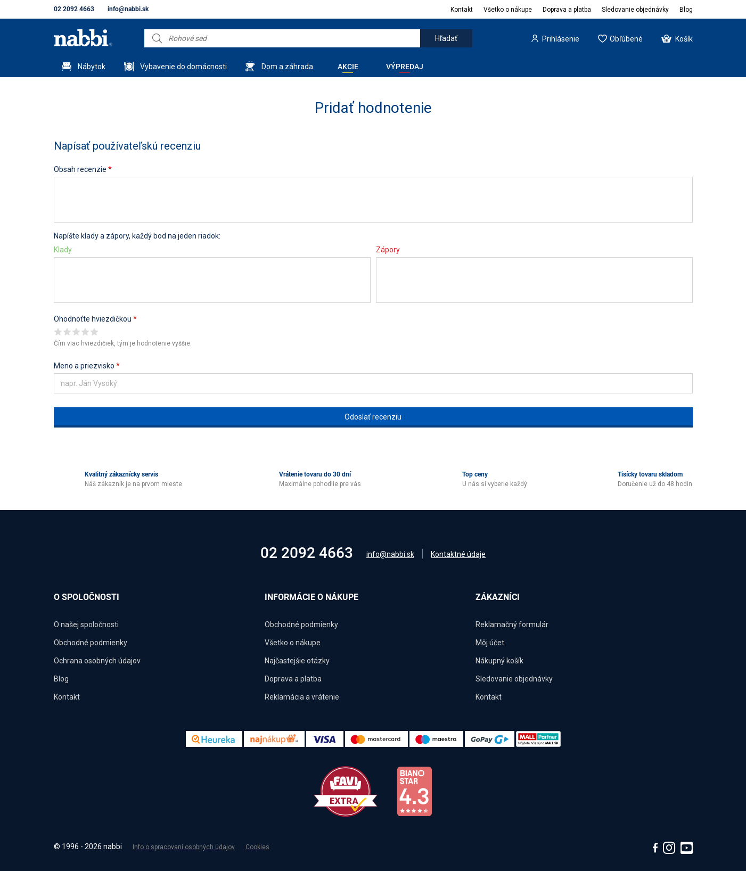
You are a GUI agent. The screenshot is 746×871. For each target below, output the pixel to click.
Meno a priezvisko (87, 365)
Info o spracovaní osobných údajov (184, 847)
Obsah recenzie (83, 169)
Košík (684, 39)
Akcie (348, 66)
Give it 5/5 (94, 331)
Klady (63, 249)
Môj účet (490, 642)
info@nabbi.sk (128, 9)
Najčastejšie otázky (297, 660)
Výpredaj (404, 66)
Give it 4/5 (85, 331)
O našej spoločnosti (86, 624)
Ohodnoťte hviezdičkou (95, 319)
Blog (686, 9)
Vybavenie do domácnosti (183, 66)
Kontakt (461, 9)
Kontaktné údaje (458, 554)
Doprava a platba (567, 9)
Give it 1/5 (58, 331)
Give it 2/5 (67, 331)
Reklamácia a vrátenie (302, 697)
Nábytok (91, 66)
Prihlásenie (560, 39)
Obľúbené (626, 39)
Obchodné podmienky (90, 642)
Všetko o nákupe (507, 9)
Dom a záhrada (287, 66)
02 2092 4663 (74, 9)
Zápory (388, 249)
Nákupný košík (499, 660)
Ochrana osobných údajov (97, 660)
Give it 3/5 (76, 331)
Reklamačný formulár (512, 624)
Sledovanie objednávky (635, 9)
